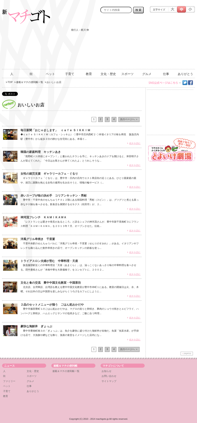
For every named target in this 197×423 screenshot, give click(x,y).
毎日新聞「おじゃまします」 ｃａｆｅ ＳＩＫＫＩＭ (55, 130)
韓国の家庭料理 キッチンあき (41, 152)
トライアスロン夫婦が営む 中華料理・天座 (49, 261)
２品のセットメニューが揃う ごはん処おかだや (52, 304)
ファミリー (9, 381)
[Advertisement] (165, 43)
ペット (50, 74)
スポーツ (127, 74)
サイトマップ (109, 381)
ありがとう (185, 74)
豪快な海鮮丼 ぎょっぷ (36, 326)
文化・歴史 (108, 74)
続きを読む (135, 143)
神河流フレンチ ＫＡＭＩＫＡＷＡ (43, 217)
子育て (69, 74)
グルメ (146, 74)
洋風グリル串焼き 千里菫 (38, 239)
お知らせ (106, 371)
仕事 (166, 74)
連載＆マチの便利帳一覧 (29, 82)
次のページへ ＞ (129, 119)
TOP (10, 82)
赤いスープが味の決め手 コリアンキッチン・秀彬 (54, 195)
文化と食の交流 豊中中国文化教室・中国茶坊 (51, 282)
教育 (89, 74)
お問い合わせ (109, 376)
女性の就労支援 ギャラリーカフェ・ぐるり (49, 173)
